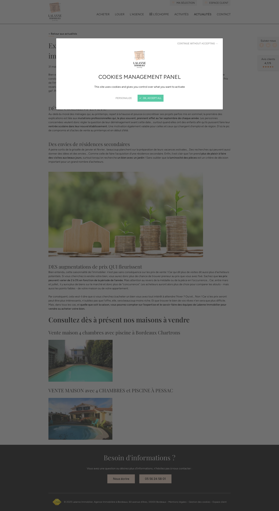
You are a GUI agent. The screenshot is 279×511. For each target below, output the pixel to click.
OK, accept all (150, 98)
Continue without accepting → (197, 43)
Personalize (123, 98)
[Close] (139, 255)
